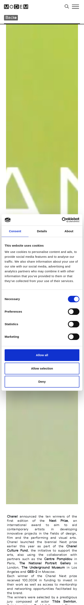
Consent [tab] (15, 231)
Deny (42, 381)
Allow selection (42, 368)
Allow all (42, 355)
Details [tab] (42, 231)
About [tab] (69, 231)
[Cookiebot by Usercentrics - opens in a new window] (61, 220)
